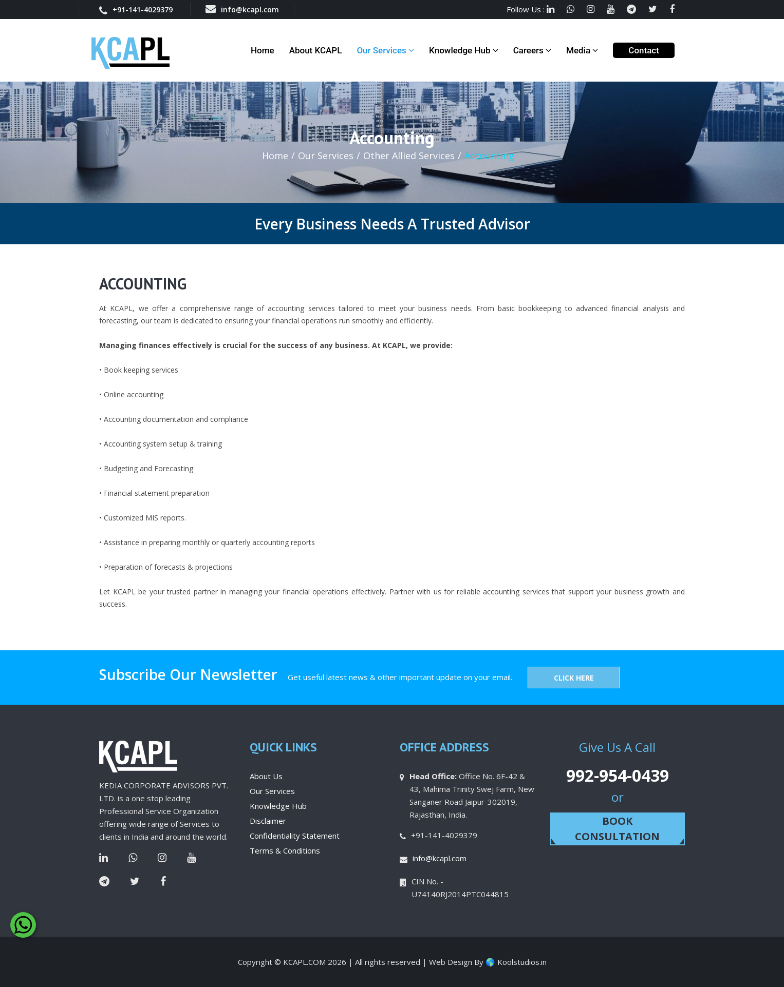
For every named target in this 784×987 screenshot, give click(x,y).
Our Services (385, 50)
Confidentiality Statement (295, 835)
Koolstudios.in (522, 962)
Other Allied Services (409, 155)
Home (262, 50)
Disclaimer (268, 821)
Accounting (489, 155)
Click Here (574, 678)
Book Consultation (617, 828)
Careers (532, 50)
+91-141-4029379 (136, 9)
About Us (266, 776)
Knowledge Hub (463, 50)
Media (582, 50)
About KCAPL (315, 50)
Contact (643, 50)
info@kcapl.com (242, 9)
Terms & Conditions (285, 850)
